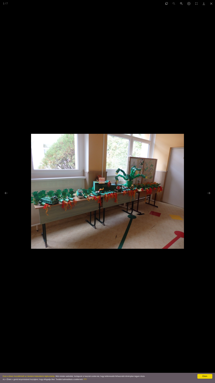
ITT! (85, 379)
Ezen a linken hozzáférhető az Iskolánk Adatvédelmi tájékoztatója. (29, 376)
